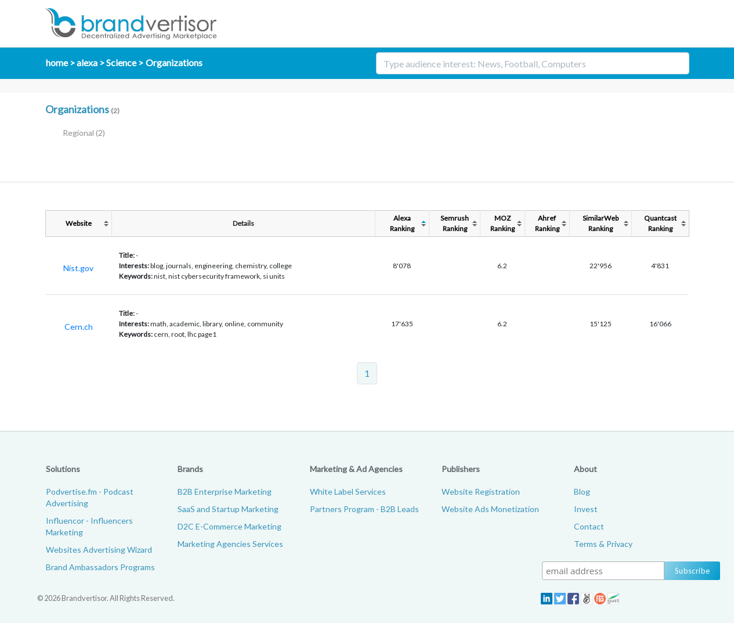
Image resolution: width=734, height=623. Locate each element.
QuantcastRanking (660, 223)
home (57, 62)
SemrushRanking (454, 223)
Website (79, 223)
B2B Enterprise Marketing (225, 491)
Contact (589, 526)
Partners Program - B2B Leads (364, 509)
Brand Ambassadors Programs (100, 567)
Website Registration (481, 491)
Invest (586, 509)
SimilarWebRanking (601, 223)
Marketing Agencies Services (230, 544)
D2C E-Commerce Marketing (229, 526)
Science (121, 62)
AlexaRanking (402, 223)
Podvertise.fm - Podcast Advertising (89, 497)
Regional (84, 133)
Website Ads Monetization (490, 509)
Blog (582, 491)
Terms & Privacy (603, 544)
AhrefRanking (547, 223)
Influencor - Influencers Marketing (89, 526)
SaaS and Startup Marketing (228, 509)
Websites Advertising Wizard (99, 549)
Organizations (174, 62)
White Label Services (348, 491)
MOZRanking (502, 223)
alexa (87, 62)
